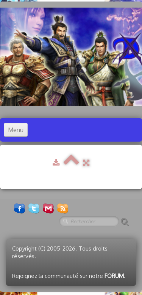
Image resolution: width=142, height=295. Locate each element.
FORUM (114, 275)
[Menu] (16, 130)
